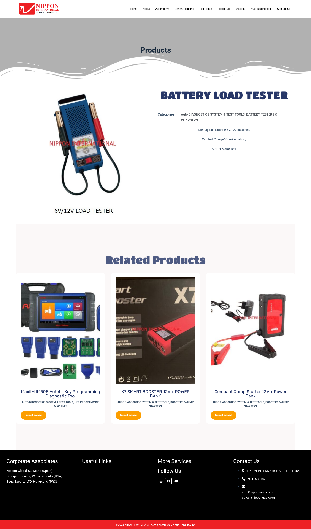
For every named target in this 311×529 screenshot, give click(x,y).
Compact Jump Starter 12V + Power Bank (250, 393)
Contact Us (283, 8)
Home (133, 8)
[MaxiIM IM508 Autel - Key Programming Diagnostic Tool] (60, 330)
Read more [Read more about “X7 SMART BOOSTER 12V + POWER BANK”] (128, 415)
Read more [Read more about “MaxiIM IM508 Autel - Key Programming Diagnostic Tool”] (33, 415)
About (146, 8)
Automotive (162, 8)
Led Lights (205, 8)
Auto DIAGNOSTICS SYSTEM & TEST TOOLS (213, 114)
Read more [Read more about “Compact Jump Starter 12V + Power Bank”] (223, 415)
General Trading (184, 8)
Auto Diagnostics (261, 8)
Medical (240, 8)
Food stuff (223, 8)
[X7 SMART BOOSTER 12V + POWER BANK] (155, 330)
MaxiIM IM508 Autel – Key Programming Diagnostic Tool (60, 393)
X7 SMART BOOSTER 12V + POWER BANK (155, 393)
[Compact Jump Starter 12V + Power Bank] (250, 330)
